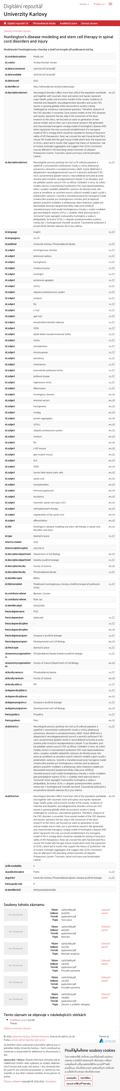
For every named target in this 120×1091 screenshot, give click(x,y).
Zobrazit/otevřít (105, 911)
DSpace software (12, 1081)
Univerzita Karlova (21, 1036)
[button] (84, 4)
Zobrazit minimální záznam (17, 31)
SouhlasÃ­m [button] (71, 1078)
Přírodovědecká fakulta (44, 23)
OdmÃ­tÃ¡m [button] (85, 1078)
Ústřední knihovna (40, 1036)
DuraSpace (50, 1081)
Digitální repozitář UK (17, 23)
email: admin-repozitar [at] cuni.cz (28, 1039)
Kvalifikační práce (68, 23)
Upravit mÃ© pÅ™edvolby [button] (78, 1083)
